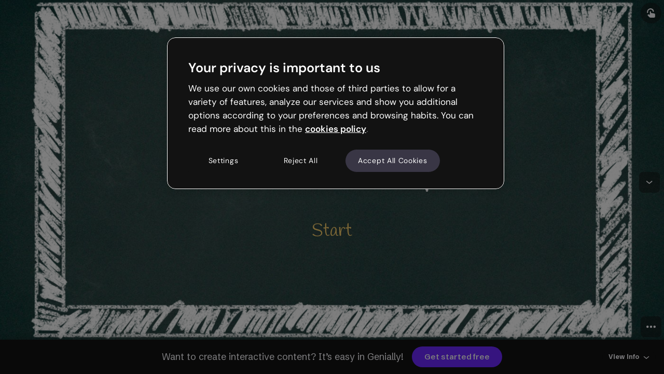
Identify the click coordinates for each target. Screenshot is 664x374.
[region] (335, 113)
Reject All (301, 160)
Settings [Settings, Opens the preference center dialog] (224, 160)
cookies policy (335, 129)
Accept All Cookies (392, 160)
